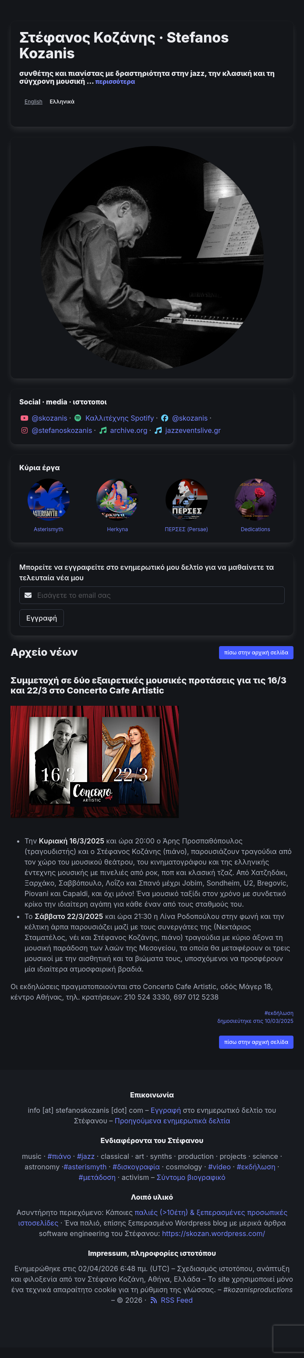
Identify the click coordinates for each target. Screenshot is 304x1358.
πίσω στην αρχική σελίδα (256, 652)
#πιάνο (59, 1156)
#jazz (86, 1156)
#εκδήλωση (279, 1013)
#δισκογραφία (136, 1166)
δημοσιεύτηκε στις (255, 1021)
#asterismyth (85, 1166)
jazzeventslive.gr (193, 430)
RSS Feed (170, 1300)
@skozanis (49, 418)
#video (219, 1166)
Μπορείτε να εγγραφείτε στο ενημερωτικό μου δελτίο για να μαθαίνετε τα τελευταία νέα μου (146, 572)
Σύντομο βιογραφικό (190, 1177)
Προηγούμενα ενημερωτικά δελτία (172, 1120)
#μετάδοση (97, 1177)
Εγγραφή (166, 1110)
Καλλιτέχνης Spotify (119, 418)
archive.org (128, 430)
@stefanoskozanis (62, 430)
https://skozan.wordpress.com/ (213, 1233)
